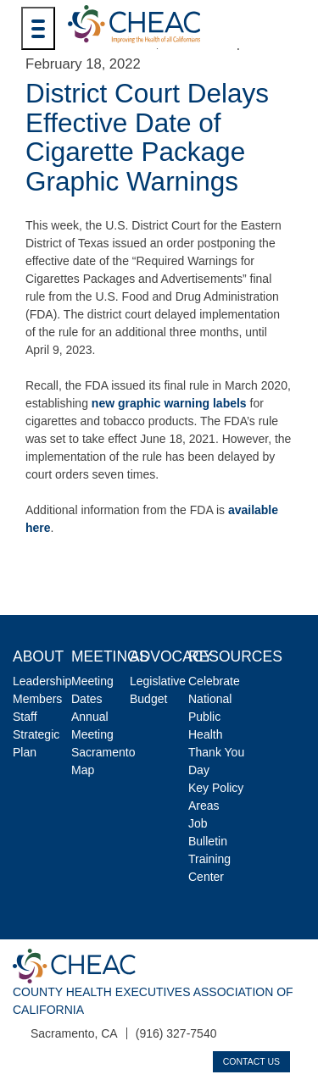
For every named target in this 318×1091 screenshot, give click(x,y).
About (38, 656)
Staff (25, 716)
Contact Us (251, 1061)
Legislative (158, 681)
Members (37, 699)
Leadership (42, 681)
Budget (148, 699)
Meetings (109, 656)
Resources (235, 656)
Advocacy (171, 656)
